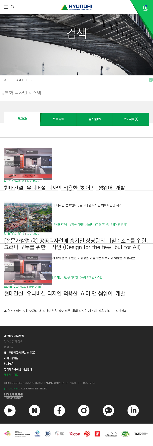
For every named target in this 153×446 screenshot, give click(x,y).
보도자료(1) (131, 119)
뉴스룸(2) (95, 119)
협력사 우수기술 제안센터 (18, 369)
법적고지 (9, 347)
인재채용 (9, 364)
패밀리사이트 (11, 375)
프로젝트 (58, 119)
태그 (33, 80)
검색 (18, 80)
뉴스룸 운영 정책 (13, 341)
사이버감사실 (11, 358)
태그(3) (22, 118)
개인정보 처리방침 (14, 336)
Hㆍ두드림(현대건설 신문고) (19, 353)
